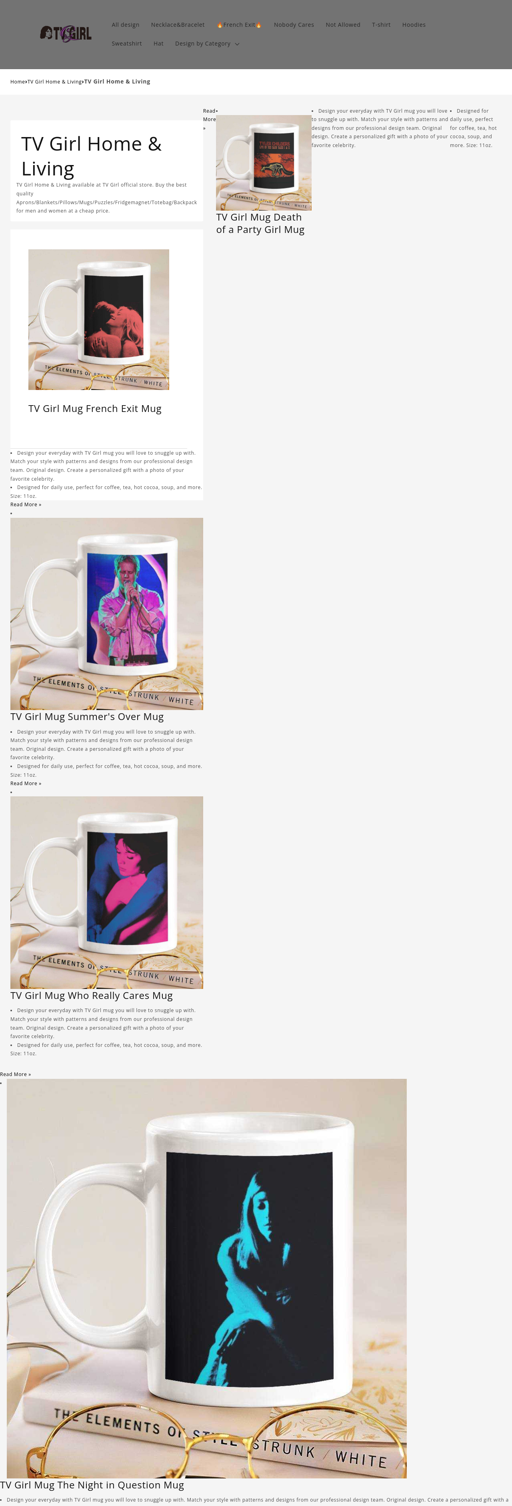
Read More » (26, 504)
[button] (207, 43)
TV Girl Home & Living (55, 81)
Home (17, 81)
